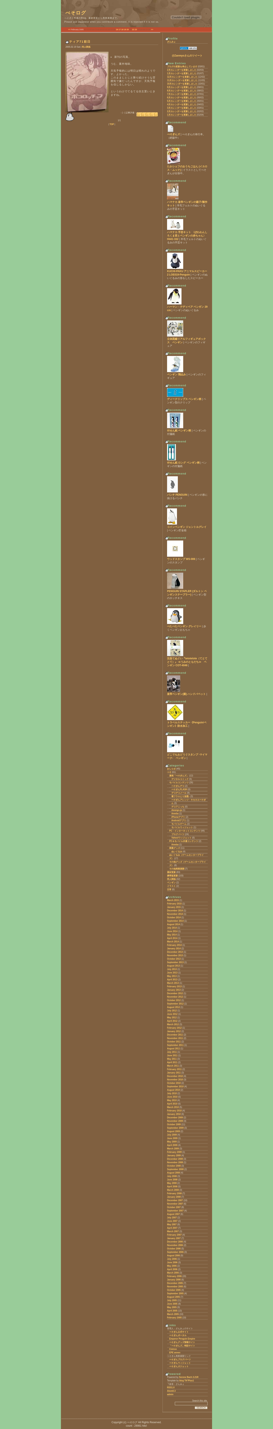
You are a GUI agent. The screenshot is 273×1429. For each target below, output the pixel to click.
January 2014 (174, 948)
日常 (169, 889)
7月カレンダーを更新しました (181, 94)
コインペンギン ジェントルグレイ (186, 526)
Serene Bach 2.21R (189, 1377)
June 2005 (172, 1304)
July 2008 (172, 1176)
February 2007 (174, 1235)
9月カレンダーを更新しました (181, 87)
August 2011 (173, 1048)
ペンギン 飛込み (176, 374)
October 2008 (174, 1166)
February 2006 (174, 1276)
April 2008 (172, 1186)
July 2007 (172, 1217)
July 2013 (172, 969)
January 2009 (174, 1155)
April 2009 (172, 1145)
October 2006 (174, 1248)
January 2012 (174, 1031)
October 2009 (174, 1124)
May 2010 (172, 1100)
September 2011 (175, 1045)
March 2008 (173, 1190)
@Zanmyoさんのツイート (187, 55)
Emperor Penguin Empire (182, 1339)
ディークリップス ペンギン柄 (184, 399)
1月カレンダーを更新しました (181, 73)
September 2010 (175, 1086)
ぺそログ (75, 13)
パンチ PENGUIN (177, 494)
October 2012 (174, 1000)
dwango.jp (176, 810)
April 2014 (172, 938)
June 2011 (172, 1055)
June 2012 (172, 1014)
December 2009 (175, 1117)
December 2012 (175, 993)
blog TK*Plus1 (186, 1380)
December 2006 (175, 1242)
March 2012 (173, 1024)
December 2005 (175, 1283)
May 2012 (172, 1017)
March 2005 (173, 1314)
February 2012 (174, 1028)
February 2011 (174, 1069)
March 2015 (173, 900)
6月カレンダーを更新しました (181, 97)
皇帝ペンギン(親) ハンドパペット (186, 694)
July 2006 (172, 1259)
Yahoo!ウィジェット (181, 838)
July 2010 (172, 1093)
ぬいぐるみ (176, 851)
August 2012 (173, 1007)
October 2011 (174, 1041)
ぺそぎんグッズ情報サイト (182, 1342)
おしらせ (171, 769)
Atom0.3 (171, 1391)
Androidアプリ (178, 820)
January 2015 (174, 907)
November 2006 (175, 1245)
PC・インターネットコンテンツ (184, 831)
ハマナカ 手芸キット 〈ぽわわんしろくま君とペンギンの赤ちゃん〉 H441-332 (187, 236)
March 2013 (173, 983)
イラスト (171, 886)
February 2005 (174, 1317)
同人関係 (86, 47)
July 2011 (172, 1052)
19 (125, 29)
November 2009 (175, 1121)
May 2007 (172, 1224)
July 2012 (172, 1010)
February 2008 (174, 1193)
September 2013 (175, 962)
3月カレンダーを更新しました (181, 108)
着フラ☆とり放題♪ (180, 796)
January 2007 (174, 1238)
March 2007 (173, 1231)
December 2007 (175, 1200)
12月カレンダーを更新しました (182, 77)
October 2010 (174, 1083)
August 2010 (173, 1090)
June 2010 (172, 1097)
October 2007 (174, 1207)
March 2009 (173, 1148)
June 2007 (172, 1221)
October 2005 (174, 1290)
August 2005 (173, 1297)
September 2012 (175, 1004)
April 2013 (172, 979)
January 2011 (174, 1073)
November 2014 (175, 914)
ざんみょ (171, 42)
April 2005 (172, 1311)
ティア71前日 (80, 41)
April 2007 (172, 1228)
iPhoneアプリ (178, 817)
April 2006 (172, 1269)
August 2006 (173, 1255)
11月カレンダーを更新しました (182, 80)
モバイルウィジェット (182, 827)
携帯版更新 (172, 875)
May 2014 (172, 935)
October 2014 (174, 917)
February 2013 (174, 986)
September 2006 (175, 1252)
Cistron (173, 1349)
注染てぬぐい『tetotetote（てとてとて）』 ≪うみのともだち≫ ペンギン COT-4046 (187, 662)
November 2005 (175, 1286)
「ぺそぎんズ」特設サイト (182, 1345)
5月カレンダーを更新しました (181, 101)
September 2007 (175, 1211)
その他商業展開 (176, 869)
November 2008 (175, 1162)
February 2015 (174, 904)
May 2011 (172, 1059)
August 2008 (173, 1173)
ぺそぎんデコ (177, 786)
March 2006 (173, 1273)
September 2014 (175, 921)
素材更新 (171, 872)
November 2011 (175, 1038)
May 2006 (172, 1266)
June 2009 (172, 1138)
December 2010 (175, 1076)
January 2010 (174, 1114)
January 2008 (174, 1197)
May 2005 (172, 1307)
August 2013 (173, 966)
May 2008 (172, 1183)
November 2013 (175, 955)
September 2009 (175, 1128)
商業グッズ (174, 848)
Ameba (174, 813)
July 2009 (172, 1135)
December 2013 (175, 952)
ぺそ (169, 772)
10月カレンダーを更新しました (182, 84)
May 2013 (172, 976)
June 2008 (172, 1179)
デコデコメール (178, 793)
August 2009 (173, 1131)
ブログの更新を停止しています (182, 66)
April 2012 (172, 1021)
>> (152, 29)
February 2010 (174, 1110)
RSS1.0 (170, 1387)
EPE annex (174, 1352)
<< (69, 29)
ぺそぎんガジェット (179, 1366)
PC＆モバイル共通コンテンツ (183, 841)
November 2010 (175, 1079)
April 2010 (172, 1104)
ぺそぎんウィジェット (180, 1363)
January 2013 (174, 990)
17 (120, 29)
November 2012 (175, 997)
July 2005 (172, 1300)
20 (128, 29)
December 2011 (175, 1035)
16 (117, 29)
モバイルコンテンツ (179, 782)
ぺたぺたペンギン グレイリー (184, 626)
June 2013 (172, 972)
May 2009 (172, 1142)
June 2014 (172, 931)
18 (122, 29)
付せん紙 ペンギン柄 (179, 430)
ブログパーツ (177, 834)
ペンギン (171, 882)
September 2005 (175, 1293)
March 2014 (173, 941)
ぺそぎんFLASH (179, 789)
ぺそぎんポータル (177, 1335)
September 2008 (175, 1169)
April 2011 (172, 1062)
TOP (112, 124)
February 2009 (174, 1152)
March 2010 (173, 1107)
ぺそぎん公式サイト (179, 1332)
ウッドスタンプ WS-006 (181, 559)
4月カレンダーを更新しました (181, 104)
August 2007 (173, 1214)
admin (170, 1394)
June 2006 (172, 1262)
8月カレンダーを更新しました (181, 90)
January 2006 (174, 1280)
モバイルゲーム (178, 824)
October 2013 (174, 959)
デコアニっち (177, 806)
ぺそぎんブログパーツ (180, 1359)
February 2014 (174, 945)
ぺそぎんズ (173, 134)
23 (136, 29)
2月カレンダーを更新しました (181, 70)
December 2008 (175, 1159)
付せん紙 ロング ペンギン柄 (183, 462)
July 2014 (172, 928)
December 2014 (175, 910)
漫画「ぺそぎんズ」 (179, 775)
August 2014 (173, 924)
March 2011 (173, 1066)
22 (133, 29)
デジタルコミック (180, 779)
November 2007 (175, 1204)
